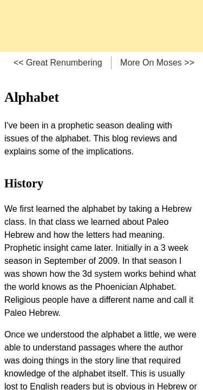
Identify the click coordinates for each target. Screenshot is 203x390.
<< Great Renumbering (58, 62)
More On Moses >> (157, 62)
